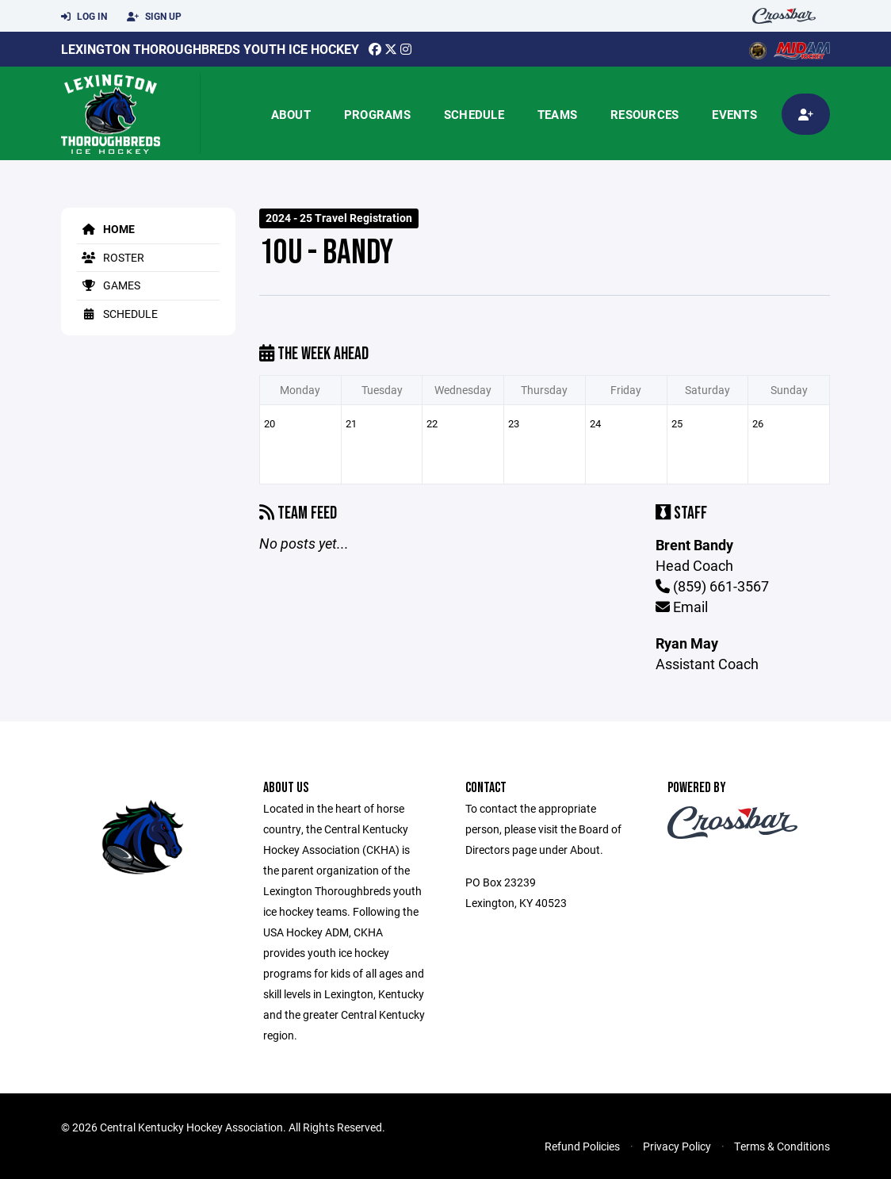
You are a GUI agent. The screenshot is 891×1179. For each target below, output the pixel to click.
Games (108, 285)
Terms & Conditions (782, 1146)
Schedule (474, 114)
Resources (644, 114)
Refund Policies (582, 1146)
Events (734, 114)
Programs (377, 114)
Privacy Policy (677, 1146)
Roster (110, 257)
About (291, 114)
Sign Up (154, 17)
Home (106, 228)
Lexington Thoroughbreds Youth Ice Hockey (210, 48)
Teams (557, 114)
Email (682, 606)
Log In (84, 17)
